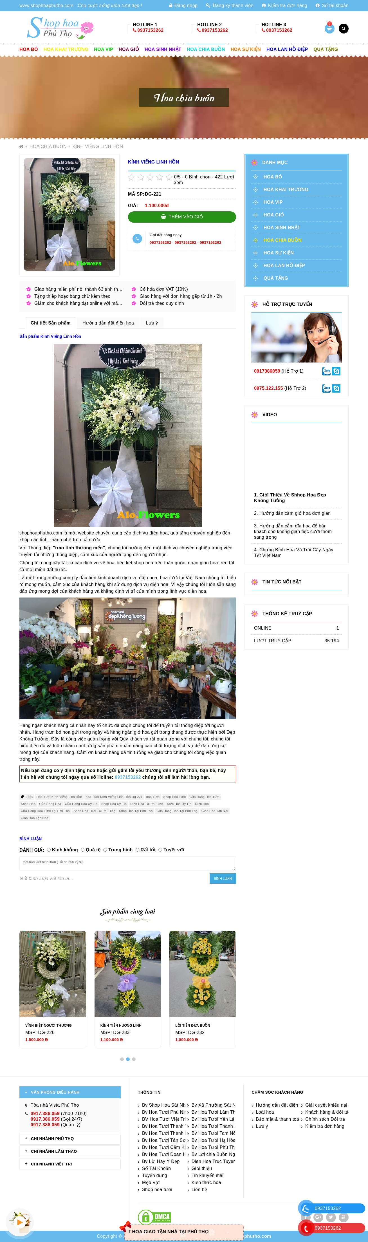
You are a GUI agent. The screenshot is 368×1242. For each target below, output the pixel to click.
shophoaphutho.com (248, 1236)
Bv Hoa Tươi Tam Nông (216, 1133)
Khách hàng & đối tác (328, 1112)
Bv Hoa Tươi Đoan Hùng (168, 1154)
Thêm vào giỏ (182, 216)
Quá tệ (93, 849)
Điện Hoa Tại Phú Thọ (146, 803)
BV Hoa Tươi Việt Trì (164, 1119)
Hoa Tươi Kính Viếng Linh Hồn (59, 796)
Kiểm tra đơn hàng (284, 5)
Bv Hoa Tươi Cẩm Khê (166, 1147)
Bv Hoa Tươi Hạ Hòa (214, 1140)
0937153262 (150, 30)
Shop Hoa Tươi (174, 796)
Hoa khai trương (66, 49)
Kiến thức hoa (206, 1182)
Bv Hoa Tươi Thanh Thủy (169, 1126)
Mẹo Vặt (151, 1182)
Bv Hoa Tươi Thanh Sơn (217, 1126)
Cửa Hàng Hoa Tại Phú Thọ (177, 811)
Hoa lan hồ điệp (287, 49)
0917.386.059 (45, 1113)
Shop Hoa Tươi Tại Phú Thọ (94, 811)
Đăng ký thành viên (229, 5)
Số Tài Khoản (156, 1168)
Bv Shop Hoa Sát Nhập (166, 1105)
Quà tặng (326, 49)
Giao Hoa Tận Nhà (34, 818)
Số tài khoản (332, 5)
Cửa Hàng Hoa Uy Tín (81, 803)
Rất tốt (148, 849)
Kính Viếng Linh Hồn (98, 146)
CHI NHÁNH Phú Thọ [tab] (52, 1138)
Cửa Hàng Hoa (50, 803)
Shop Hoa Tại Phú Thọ (136, 811)
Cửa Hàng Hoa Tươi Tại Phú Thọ (45, 811)
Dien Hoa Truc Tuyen (214, 1161)
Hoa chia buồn (206, 49)
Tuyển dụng (154, 1175)
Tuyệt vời (173, 849)
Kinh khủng (65, 849)
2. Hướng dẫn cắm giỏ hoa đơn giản (292, 513)
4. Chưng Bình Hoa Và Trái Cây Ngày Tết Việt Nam (293, 552)
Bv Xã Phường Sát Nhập (218, 1105)
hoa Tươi (153, 796)
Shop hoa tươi (157, 1189)
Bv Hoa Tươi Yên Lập (214, 1119)
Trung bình (120, 849)
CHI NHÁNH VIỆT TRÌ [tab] (51, 1164)
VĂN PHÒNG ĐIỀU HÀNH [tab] (55, 1092)
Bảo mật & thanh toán (279, 1119)
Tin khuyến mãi (208, 1175)
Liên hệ (199, 1189)
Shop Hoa (28, 803)
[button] (122, 1059)
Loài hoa (265, 1112)
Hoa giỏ (129, 49)
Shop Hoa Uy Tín (114, 803)
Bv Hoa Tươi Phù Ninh (166, 1112)
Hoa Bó (28, 49)
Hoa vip (103, 49)
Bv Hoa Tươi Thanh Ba (166, 1133)
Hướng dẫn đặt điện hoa (282, 1105)
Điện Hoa (202, 803)
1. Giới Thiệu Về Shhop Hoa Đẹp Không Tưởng (290, 498)
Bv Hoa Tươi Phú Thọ (215, 1147)
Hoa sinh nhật (163, 49)
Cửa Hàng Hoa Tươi (204, 796)
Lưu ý (262, 1126)
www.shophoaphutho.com (46, 5)
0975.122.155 (268, 388)
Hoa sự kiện (246, 49)
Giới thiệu (202, 1168)
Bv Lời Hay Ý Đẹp (161, 1161)
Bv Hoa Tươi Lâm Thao (216, 1112)
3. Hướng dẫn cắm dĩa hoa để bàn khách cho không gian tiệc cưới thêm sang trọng (293, 531)
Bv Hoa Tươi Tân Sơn (165, 1140)
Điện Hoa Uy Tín (179, 803)
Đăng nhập (183, 5)
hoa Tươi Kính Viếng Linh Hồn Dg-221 (114, 796)
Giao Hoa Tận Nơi (214, 811)
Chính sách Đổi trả (325, 1119)
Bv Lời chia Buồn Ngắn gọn (221, 1154)
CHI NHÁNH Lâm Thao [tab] (54, 1151)
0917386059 (267, 371)
